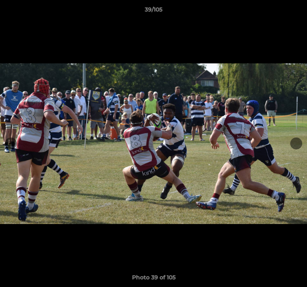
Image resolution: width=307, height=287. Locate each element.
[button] (297, 11)
